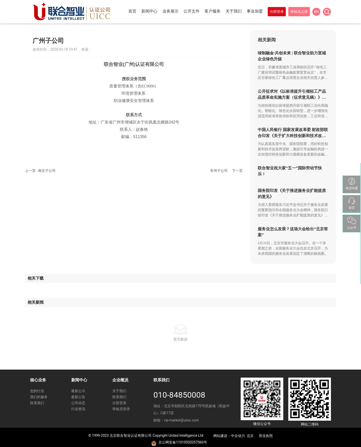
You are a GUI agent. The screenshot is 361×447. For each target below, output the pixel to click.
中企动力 (238, 436)
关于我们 (119, 391)
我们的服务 (39, 397)
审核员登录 (121, 409)
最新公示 (78, 391)
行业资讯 (78, 409)
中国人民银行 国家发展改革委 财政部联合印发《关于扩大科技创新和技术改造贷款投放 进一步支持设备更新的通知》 (293, 136)
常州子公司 (219, 171)
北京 (250, 436)
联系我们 (37, 403)
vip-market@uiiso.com (181, 420)
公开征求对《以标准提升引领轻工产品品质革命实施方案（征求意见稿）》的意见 (292, 97)
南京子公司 (47, 171)
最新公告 (78, 397)
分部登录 (119, 403)
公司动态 (78, 403)
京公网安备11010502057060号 (182, 442)
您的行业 (37, 391)
